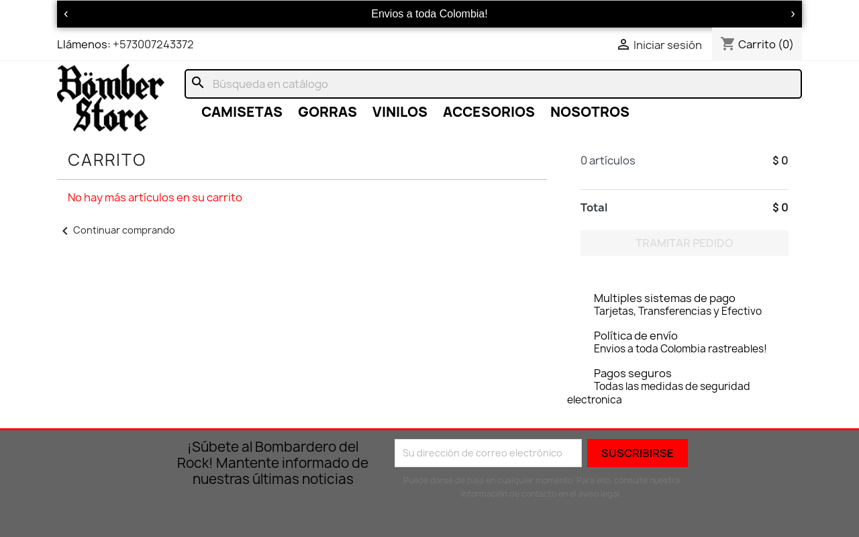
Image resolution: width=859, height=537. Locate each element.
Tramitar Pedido (685, 243)
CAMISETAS (242, 112)
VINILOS (399, 112)
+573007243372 (153, 44)
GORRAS (327, 112)
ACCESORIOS (489, 112)
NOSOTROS (589, 112)
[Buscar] (493, 84)
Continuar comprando (116, 230)
